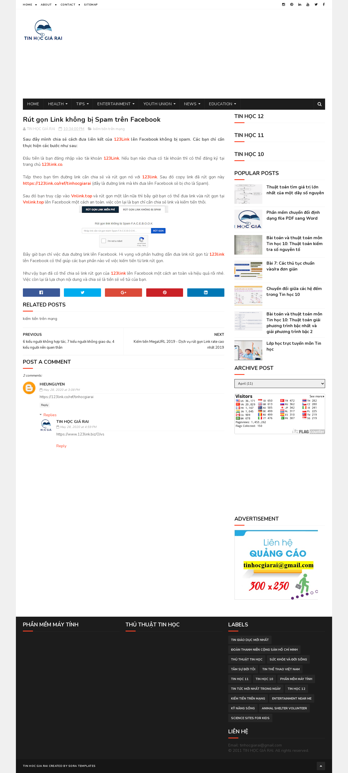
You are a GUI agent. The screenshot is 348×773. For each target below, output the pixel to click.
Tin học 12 (296, 689)
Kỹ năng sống (243, 708)
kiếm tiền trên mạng (109, 128)
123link (149, 177)
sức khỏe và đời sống (288, 659)
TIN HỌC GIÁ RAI (72, 421)
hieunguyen (52, 384)
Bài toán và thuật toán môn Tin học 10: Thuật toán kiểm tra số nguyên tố (295, 243)
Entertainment (114, 104)
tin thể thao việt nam (281, 669)
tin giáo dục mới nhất (250, 640)
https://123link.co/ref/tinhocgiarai (57, 183)
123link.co (52, 164)
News (190, 104)
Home (27, 5)
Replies (50, 415)
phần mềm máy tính (296, 679)
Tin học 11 (240, 679)
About (46, 5)
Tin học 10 (264, 679)
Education (220, 104)
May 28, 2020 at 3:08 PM (61, 390)
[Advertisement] (223, 54)
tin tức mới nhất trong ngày (256, 689)
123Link (121, 139)
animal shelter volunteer (284, 708)
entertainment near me (291, 699)
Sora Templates (81, 766)
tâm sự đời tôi (243, 669)
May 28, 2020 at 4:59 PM (78, 427)
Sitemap (91, 5)
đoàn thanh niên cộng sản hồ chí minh (264, 650)
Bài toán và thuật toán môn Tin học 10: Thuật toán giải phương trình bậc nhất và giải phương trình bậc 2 (294, 322)
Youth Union (157, 104)
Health (56, 104)
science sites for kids (250, 718)
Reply (44, 405)
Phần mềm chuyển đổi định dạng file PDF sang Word (293, 215)
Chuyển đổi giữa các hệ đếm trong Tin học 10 (294, 291)
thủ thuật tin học (247, 659)
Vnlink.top (81, 196)
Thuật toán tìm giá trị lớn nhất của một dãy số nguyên (295, 190)
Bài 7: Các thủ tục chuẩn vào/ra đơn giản (291, 266)
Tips (80, 104)
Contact (68, 5)
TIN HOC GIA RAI (35, 766)
